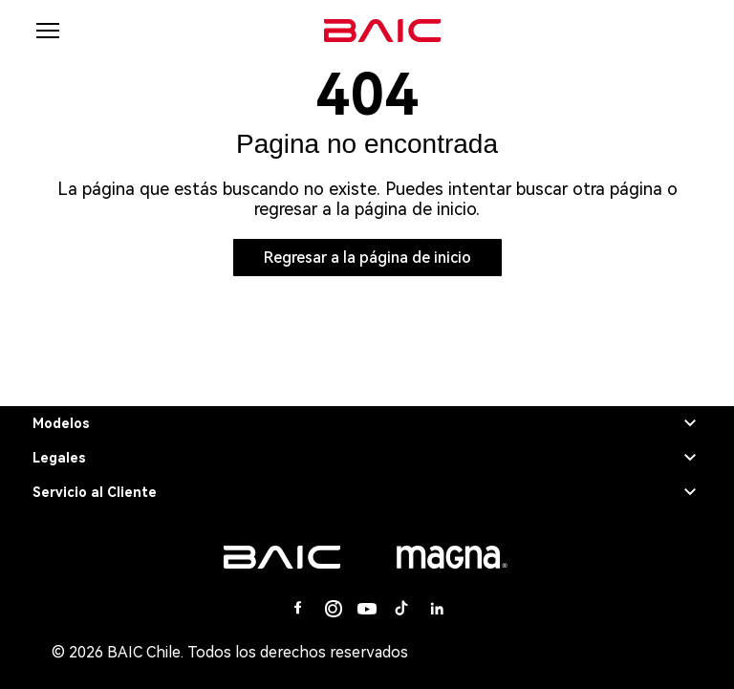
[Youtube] (367, 608)
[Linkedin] (435, 608)
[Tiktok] (401, 608)
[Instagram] (332, 608)
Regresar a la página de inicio (367, 257)
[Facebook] (298, 608)
